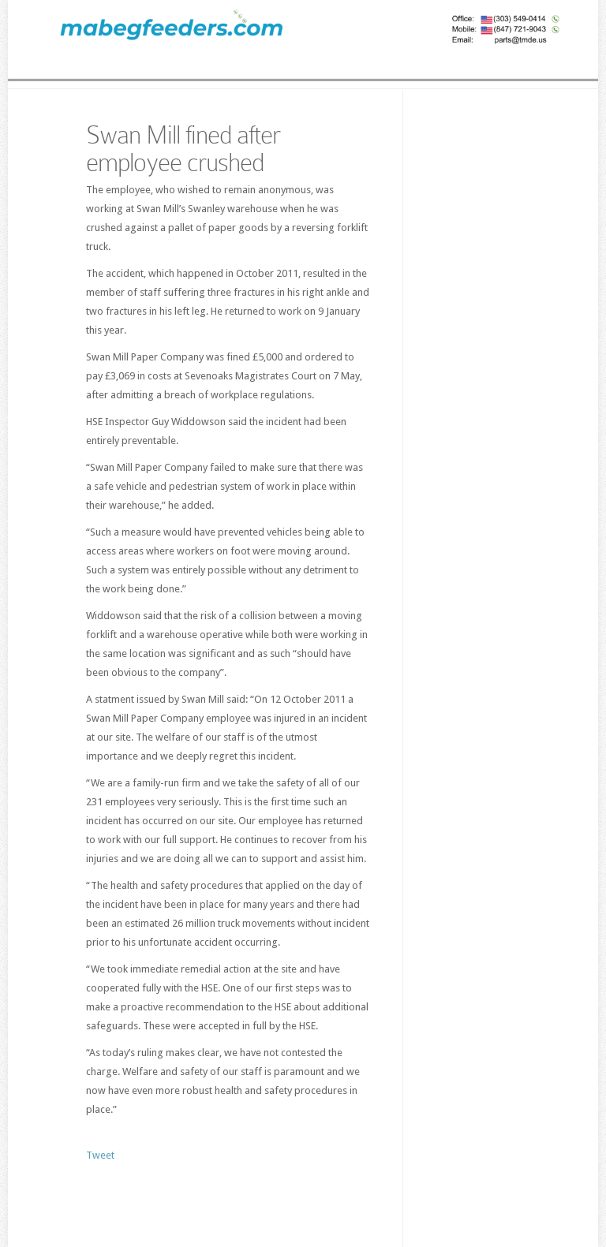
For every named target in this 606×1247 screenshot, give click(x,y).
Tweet (100, 1155)
